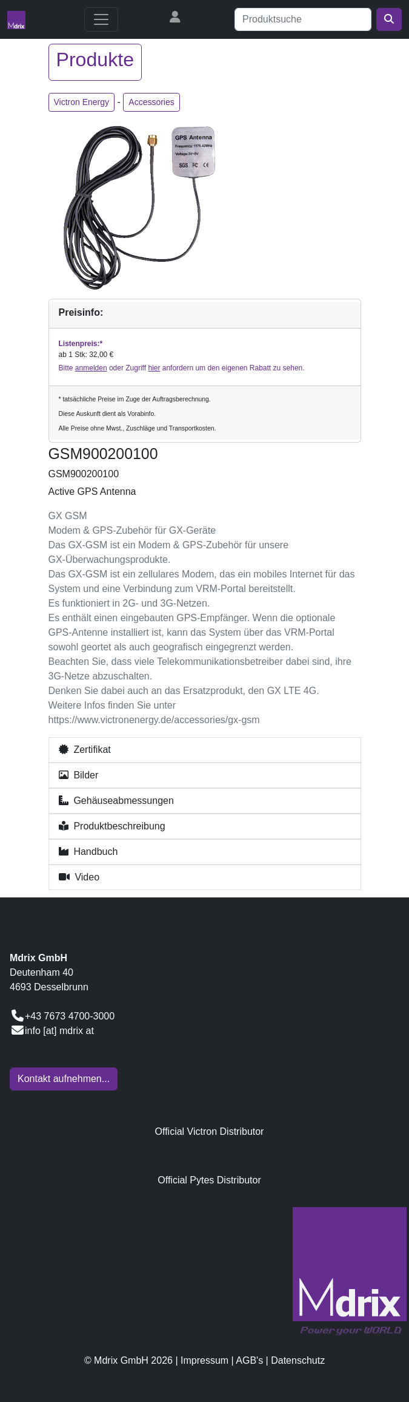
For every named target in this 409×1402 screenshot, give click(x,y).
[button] (204, 750)
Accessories (151, 102)
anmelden (91, 368)
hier (154, 368)
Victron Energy (82, 102)
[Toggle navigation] (101, 19)
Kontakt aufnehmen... (64, 1079)
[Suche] (302, 19)
